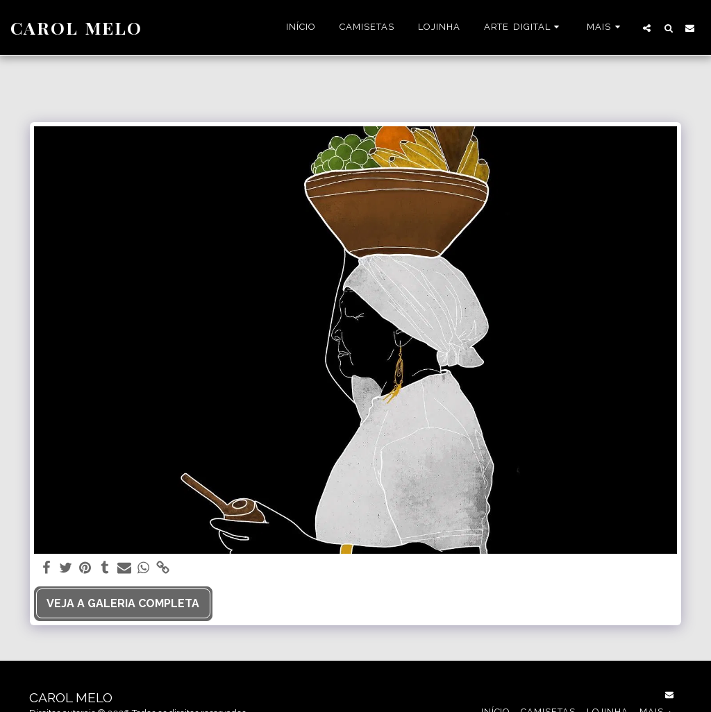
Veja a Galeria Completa (123, 603)
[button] (524, 27)
